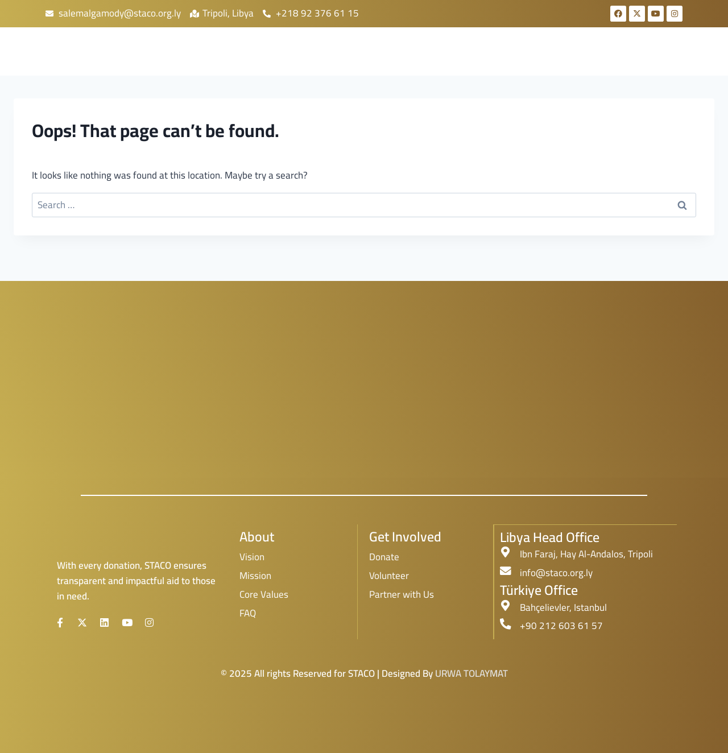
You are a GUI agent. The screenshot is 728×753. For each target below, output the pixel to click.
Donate (384, 557)
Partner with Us (401, 594)
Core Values (263, 594)
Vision (251, 557)
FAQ (247, 613)
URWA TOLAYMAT (471, 673)
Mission (255, 575)
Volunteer (389, 575)
